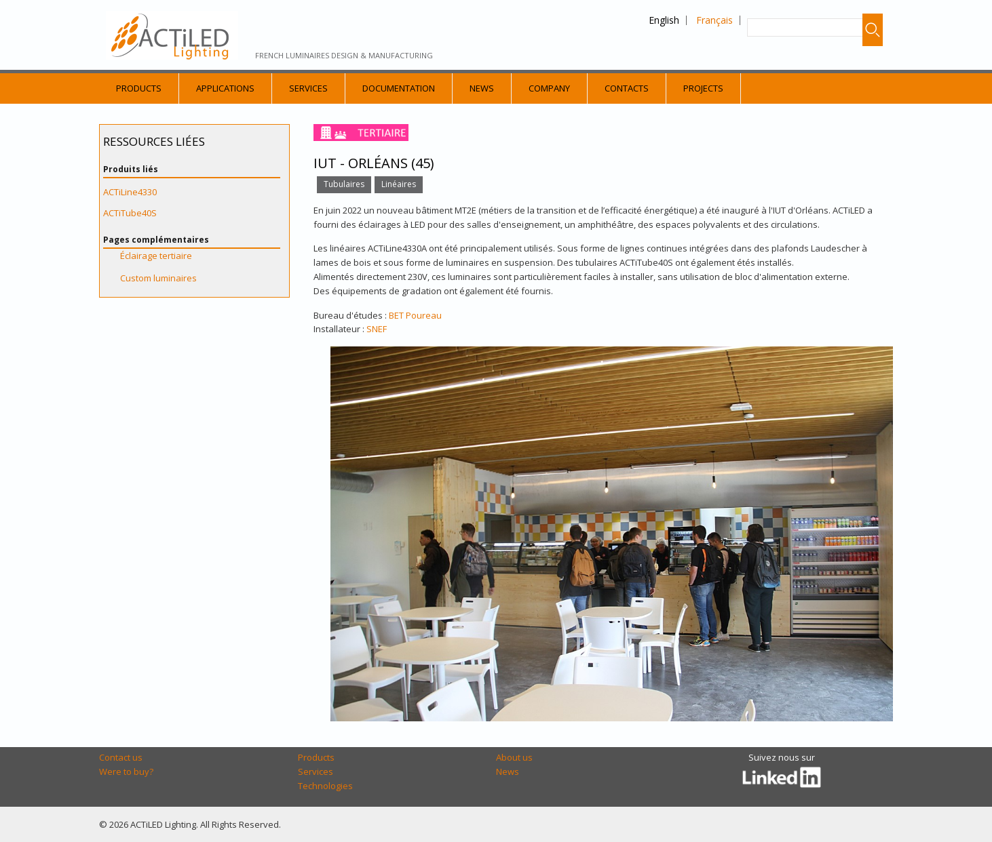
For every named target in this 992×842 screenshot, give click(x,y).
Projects (703, 88)
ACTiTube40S (130, 213)
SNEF (376, 329)
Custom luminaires (158, 278)
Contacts (627, 88)
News (482, 88)
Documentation (398, 88)
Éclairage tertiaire (156, 255)
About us (514, 757)
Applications (225, 88)
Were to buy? (126, 771)
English (664, 20)
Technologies (325, 786)
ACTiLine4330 (130, 192)
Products (138, 88)
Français (714, 20)
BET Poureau (415, 315)
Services (308, 88)
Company (549, 88)
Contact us (120, 757)
